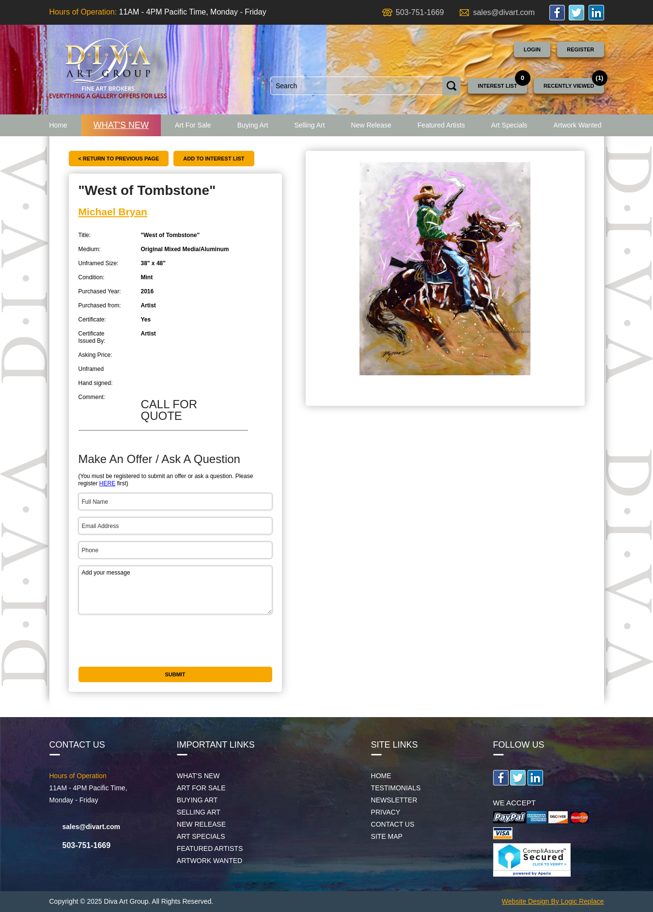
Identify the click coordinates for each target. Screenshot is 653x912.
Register (580, 49)
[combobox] (356, 86)
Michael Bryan (112, 211)
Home (58, 125)
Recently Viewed (569, 86)
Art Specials (509, 125)
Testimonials (396, 788)
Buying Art (252, 125)
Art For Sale (193, 125)
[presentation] (152, 640)
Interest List (497, 86)
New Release (371, 125)
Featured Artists (441, 125)
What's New (121, 125)
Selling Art (309, 125)
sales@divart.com (503, 12)
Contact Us (393, 824)
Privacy (385, 812)
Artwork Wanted (578, 125)
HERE (107, 483)
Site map (387, 836)
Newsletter (394, 800)
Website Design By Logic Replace (553, 901)
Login (532, 49)
